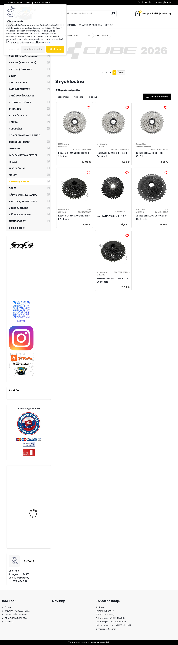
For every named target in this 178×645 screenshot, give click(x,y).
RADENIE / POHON (72, 35)
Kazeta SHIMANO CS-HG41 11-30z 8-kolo (151, 155)
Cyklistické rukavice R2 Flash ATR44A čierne (36, 513)
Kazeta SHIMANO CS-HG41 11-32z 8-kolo (74, 155)
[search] (113, 13)
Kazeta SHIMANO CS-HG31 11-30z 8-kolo (112, 280)
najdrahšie (79, 96)
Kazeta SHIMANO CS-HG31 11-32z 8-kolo (74, 217)
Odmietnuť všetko (33, 49)
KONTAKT (108, 25)
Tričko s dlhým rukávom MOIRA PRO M (37, 535)
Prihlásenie (146, 2)
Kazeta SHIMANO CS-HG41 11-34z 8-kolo (113, 155)
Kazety (88, 35)
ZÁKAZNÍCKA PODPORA (90, 25)
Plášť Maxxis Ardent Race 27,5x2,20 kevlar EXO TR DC (37, 489)
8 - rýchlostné (101, 35)
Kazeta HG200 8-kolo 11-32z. (112, 216)
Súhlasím (55, 49)
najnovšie (94, 96)
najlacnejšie (63, 96)
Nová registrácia (163, 2)
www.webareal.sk (100, 642)
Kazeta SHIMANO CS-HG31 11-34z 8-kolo (151, 217)
